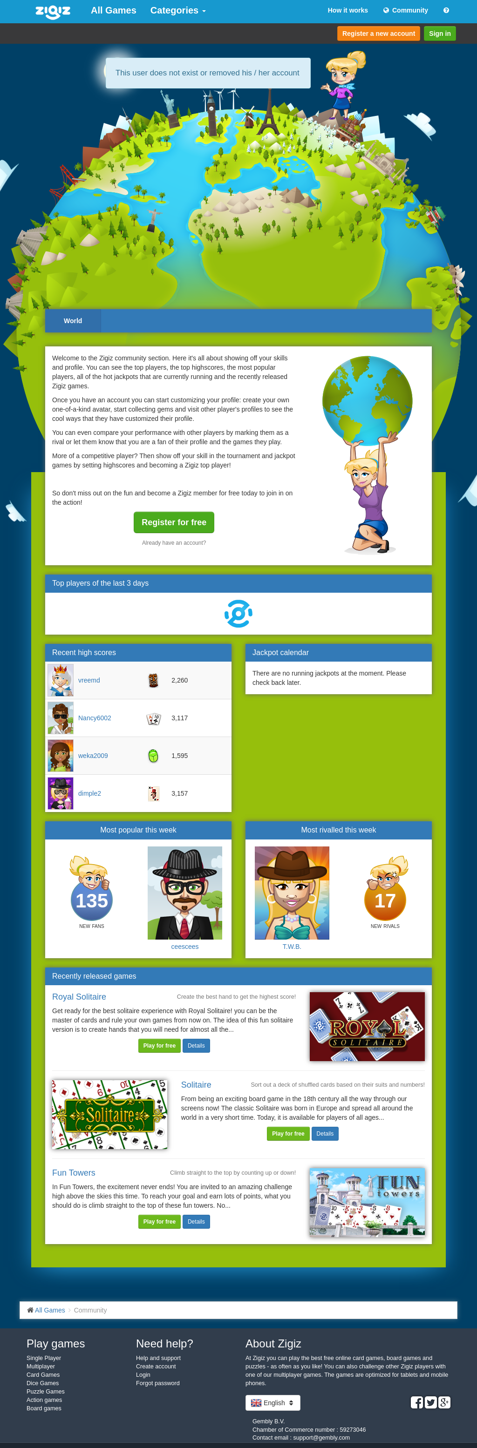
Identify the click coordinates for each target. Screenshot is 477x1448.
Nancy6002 (94, 718)
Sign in (440, 33)
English (273, 1402)
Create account (156, 1366)
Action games (44, 1400)
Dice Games (43, 1383)
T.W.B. (292, 946)
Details (196, 1045)
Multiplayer (41, 1366)
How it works (348, 10)
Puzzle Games (46, 1391)
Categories (178, 10)
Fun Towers (73, 1172)
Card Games (43, 1375)
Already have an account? (174, 543)
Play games (56, 1343)
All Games (113, 10)
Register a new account (378, 33)
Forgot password (158, 1383)
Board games (44, 1408)
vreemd (89, 680)
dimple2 (89, 793)
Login (143, 1375)
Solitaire (196, 1084)
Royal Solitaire (79, 996)
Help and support (158, 1358)
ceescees (184, 946)
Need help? (164, 1343)
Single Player (44, 1358)
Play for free (159, 1045)
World (73, 321)
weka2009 (93, 755)
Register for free (174, 522)
